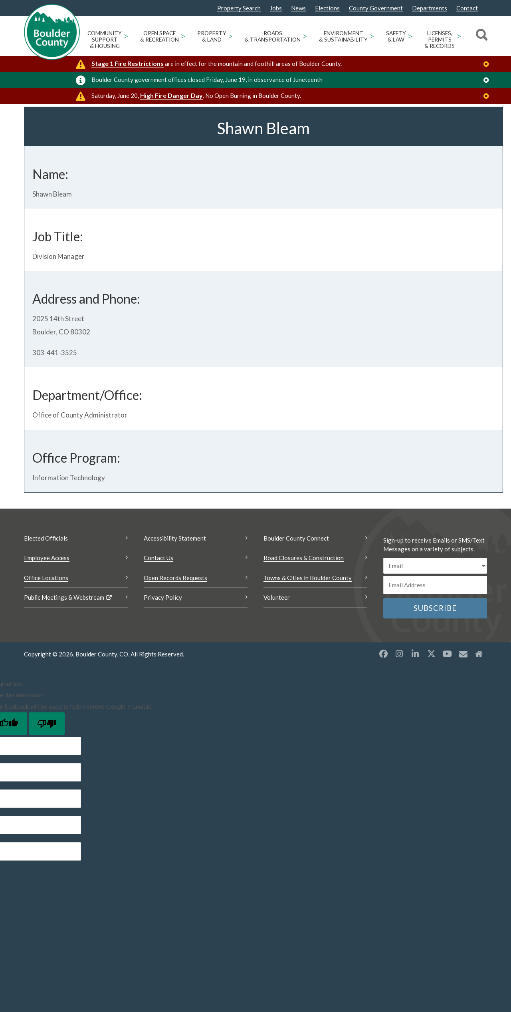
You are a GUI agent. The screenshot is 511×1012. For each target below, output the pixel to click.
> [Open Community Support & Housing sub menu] (126, 36)
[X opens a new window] (431, 691)
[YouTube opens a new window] (447, 691)
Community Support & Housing (104, 39)
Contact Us (158, 595)
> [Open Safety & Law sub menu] (410, 36)
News (298, 8)
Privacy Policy (163, 635)
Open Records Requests (175, 615)
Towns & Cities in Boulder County (307, 615)
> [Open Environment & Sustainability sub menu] (372, 36)
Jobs (276, 8)
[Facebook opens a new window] (383, 691)
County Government (376, 8)
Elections (327, 8)
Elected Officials (46, 575)
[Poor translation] (47, 761)
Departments (429, 8)
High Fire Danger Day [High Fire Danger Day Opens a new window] (171, 95)
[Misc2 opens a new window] (479, 691)
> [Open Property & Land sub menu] (231, 36)
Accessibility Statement (175, 575)
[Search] (480, 36)
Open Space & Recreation (159, 36)
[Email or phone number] (435, 623)
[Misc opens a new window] (463, 691)
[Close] (488, 64)
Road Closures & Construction (303, 595)
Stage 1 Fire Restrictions (127, 63)
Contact (467, 8)
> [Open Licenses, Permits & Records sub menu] (459, 36)
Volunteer (276, 635)
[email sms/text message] (435, 603)
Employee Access (46, 595)
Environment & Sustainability (343, 36)
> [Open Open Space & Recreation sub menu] (183, 36)
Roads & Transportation (273, 36)
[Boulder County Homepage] (52, 32)
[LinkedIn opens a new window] (415, 691)
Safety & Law (396, 36)
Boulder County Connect (296, 575)
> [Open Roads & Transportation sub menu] (305, 36)
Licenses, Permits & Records (439, 39)
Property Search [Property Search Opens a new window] (239, 8)
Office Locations (46, 615)
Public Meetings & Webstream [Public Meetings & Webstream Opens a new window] (64, 635)
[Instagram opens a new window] (399, 691)
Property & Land (211, 36)
